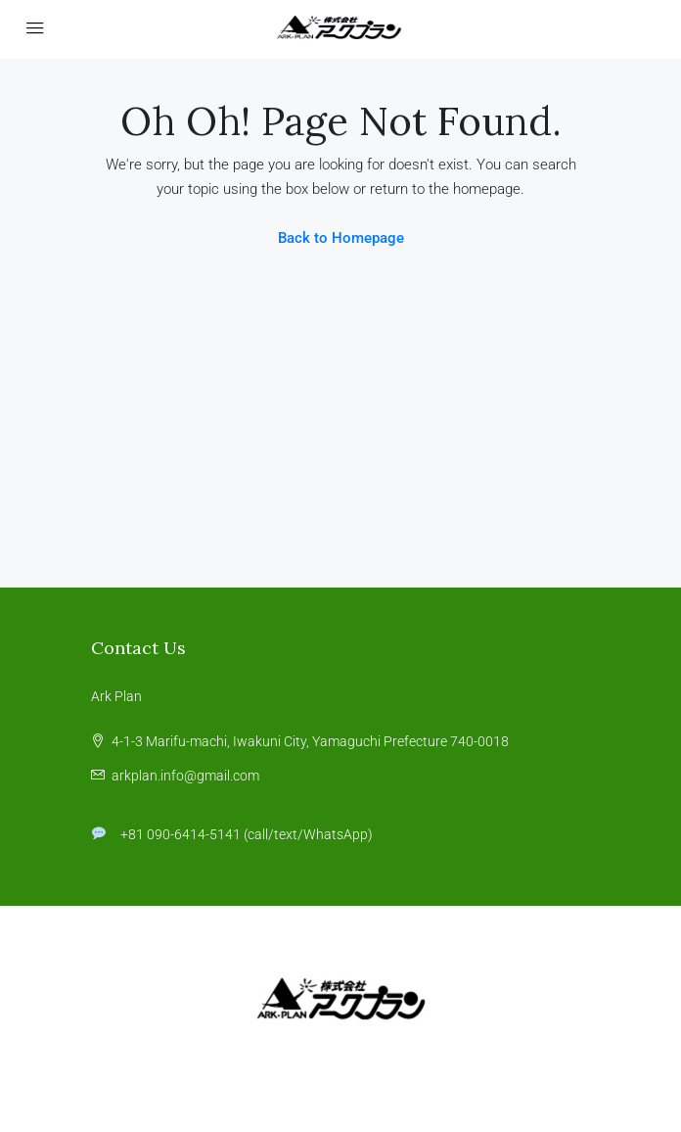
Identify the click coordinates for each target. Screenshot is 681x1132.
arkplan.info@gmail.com (185, 775)
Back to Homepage (341, 238)
